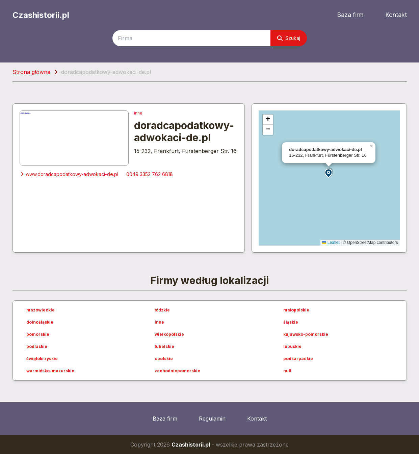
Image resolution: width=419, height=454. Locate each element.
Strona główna (31, 72)
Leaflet (330, 242)
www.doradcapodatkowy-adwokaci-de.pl (69, 174)
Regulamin (212, 418)
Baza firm (350, 14)
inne (138, 113)
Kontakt (396, 14)
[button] (328, 173)
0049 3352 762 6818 (149, 174)
